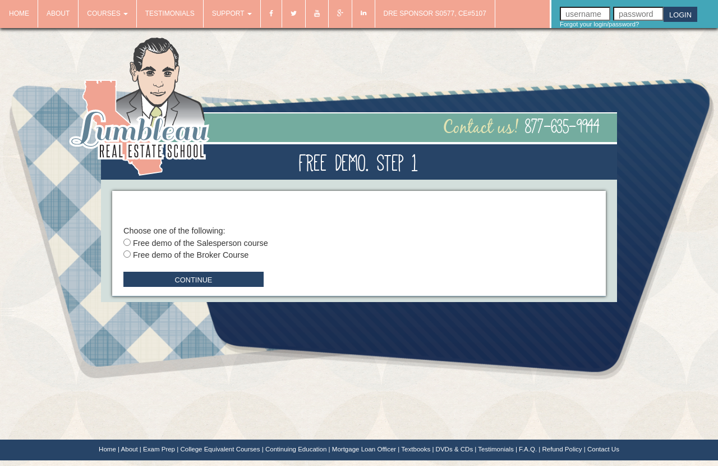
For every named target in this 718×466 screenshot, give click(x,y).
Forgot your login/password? (599, 24)
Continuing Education (295, 449)
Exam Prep (159, 449)
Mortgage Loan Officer (364, 449)
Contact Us (603, 449)
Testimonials (495, 449)
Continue (194, 280)
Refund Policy (562, 449)
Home (107, 449)
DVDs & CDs (454, 449)
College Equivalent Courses (220, 449)
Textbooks (415, 449)
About (129, 449)
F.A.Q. (528, 449)
